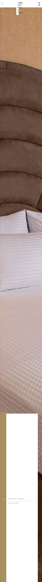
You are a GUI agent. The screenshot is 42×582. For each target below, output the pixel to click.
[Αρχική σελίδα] (21, 3)
